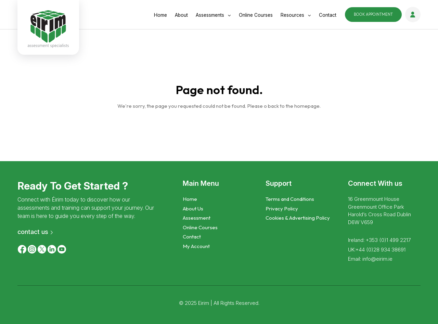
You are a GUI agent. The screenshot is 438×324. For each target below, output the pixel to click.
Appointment (373, 14)
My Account (196, 246)
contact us (32, 231)
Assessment (196, 218)
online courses (256, 15)
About (181, 15)
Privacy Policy (282, 208)
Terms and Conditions (290, 199)
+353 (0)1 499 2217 (388, 240)
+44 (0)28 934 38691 (380, 249)
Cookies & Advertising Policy (298, 218)
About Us (193, 208)
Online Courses (200, 227)
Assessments (210, 15)
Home (160, 15)
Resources (292, 15)
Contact (327, 15)
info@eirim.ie (377, 259)
